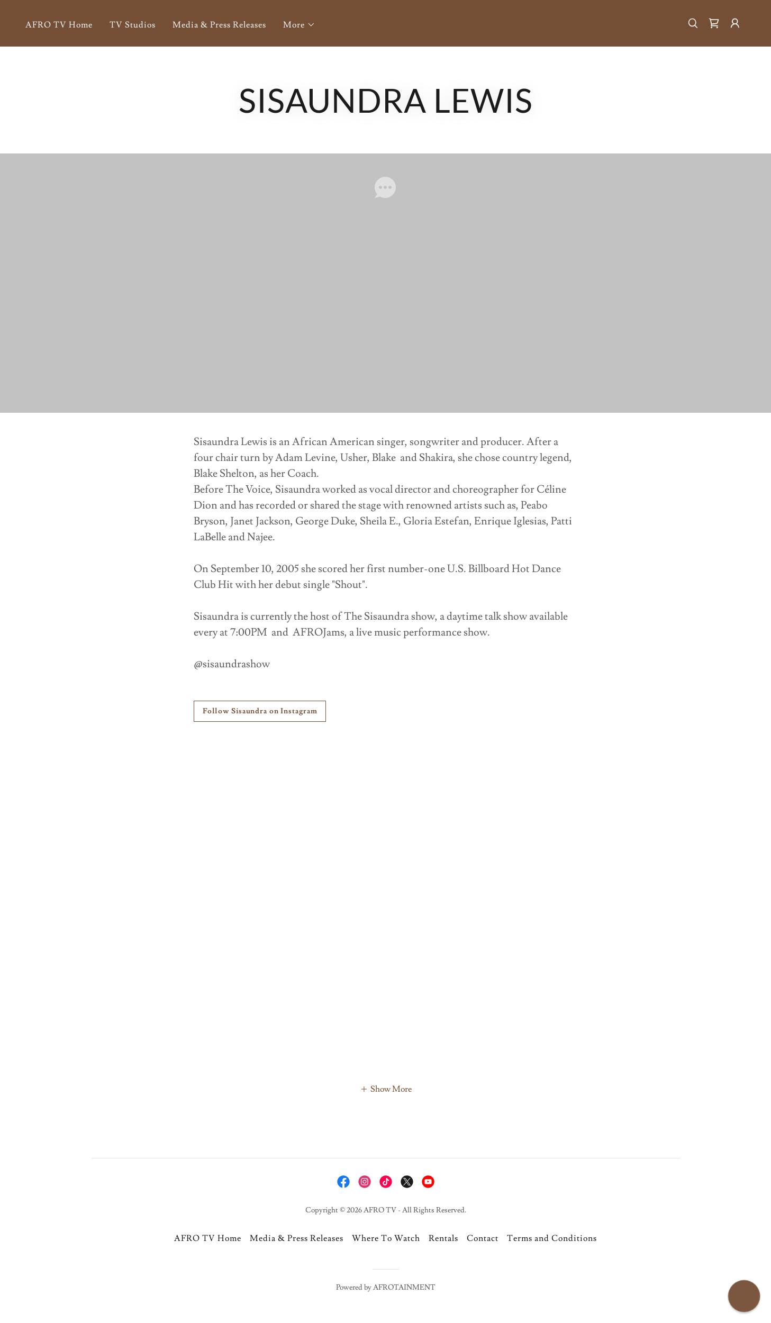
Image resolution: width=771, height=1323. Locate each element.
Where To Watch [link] (386, 1238)
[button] (299, 25)
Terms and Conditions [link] (552, 1238)
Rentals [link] (443, 1238)
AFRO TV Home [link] (59, 25)
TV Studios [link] (133, 25)
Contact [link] (482, 1238)
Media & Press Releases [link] (219, 25)
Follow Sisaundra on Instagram (260, 711)
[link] (713, 23)
